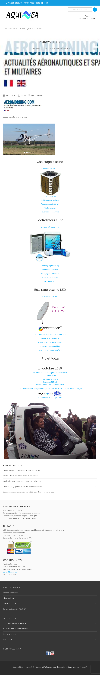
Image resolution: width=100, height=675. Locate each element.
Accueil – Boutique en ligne (18, 28)
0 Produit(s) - (87, 17)
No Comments (37, 95)
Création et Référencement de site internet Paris (54, 667)
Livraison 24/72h (9, 604)
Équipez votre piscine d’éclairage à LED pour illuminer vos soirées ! (29, 492)
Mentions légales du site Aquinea (16, 629)
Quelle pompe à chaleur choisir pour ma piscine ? (22, 470)
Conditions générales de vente (14, 623)
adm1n (23, 95)
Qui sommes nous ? (10, 593)
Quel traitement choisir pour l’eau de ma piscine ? (22, 481)
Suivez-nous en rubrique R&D (50, 398)
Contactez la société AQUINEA (14, 609)
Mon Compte (8, 639)
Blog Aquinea (8, 598)
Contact (38, 28)
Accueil (49, 48)
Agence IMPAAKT (80, 667)
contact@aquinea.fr (10, 572)
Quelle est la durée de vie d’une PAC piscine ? (20, 476)
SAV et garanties (9, 634)
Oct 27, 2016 (11, 95)
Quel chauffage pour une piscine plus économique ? (23, 487)
